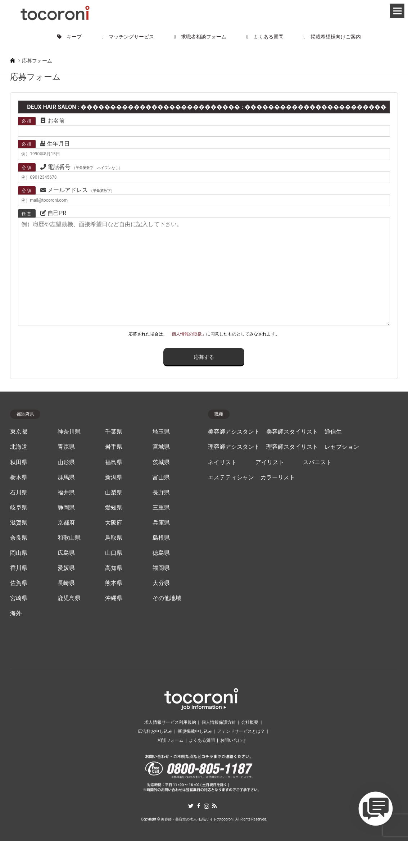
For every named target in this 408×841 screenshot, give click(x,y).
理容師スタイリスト (292, 447)
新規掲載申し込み (195, 731)
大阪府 (113, 523)
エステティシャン (231, 477)
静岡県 (66, 507)
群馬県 (66, 477)
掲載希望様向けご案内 (332, 37)
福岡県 (161, 568)
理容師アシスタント (234, 447)
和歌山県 (69, 538)
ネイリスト (222, 462)
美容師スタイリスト (292, 432)
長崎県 (66, 583)
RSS (214, 805)
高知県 (113, 568)
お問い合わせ (233, 740)
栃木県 (18, 477)
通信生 (333, 432)
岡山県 (18, 553)
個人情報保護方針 (218, 722)
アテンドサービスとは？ (241, 731)
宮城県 (161, 447)
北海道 (18, 447)
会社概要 (249, 722)
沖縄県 (113, 598)
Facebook (198, 805)
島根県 (161, 538)
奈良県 (18, 538)
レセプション (342, 447)
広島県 (66, 553)
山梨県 (113, 492)
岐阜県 (18, 507)
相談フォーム (170, 740)
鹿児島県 (69, 598)
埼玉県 (161, 432)
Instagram (206, 805)
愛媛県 (66, 568)
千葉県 (113, 432)
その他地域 (167, 598)
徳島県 (161, 553)
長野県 (161, 492)
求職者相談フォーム (200, 37)
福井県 (66, 492)
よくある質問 (265, 37)
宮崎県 (18, 598)
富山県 (161, 477)
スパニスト (317, 462)
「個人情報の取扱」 (186, 334)
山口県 (113, 553)
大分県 (161, 583)
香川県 (18, 568)
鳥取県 (113, 538)
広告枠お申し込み (155, 731)
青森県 (66, 447)
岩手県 (113, 447)
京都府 (66, 523)
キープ (69, 37)
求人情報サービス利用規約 (170, 722)
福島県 (113, 462)
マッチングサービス (128, 37)
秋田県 (18, 462)
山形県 (66, 462)
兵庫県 (161, 523)
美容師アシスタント (234, 432)
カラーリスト (277, 477)
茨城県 (161, 462)
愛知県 (113, 507)
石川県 (18, 492)
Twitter (190, 805)
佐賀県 (18, 583)
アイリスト (269, 462)
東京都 (18, 432)
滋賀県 (18, 523)
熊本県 (113, 583)
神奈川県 (69, 432)
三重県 (161, 507)
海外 (16, 613)
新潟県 (113, 477)
